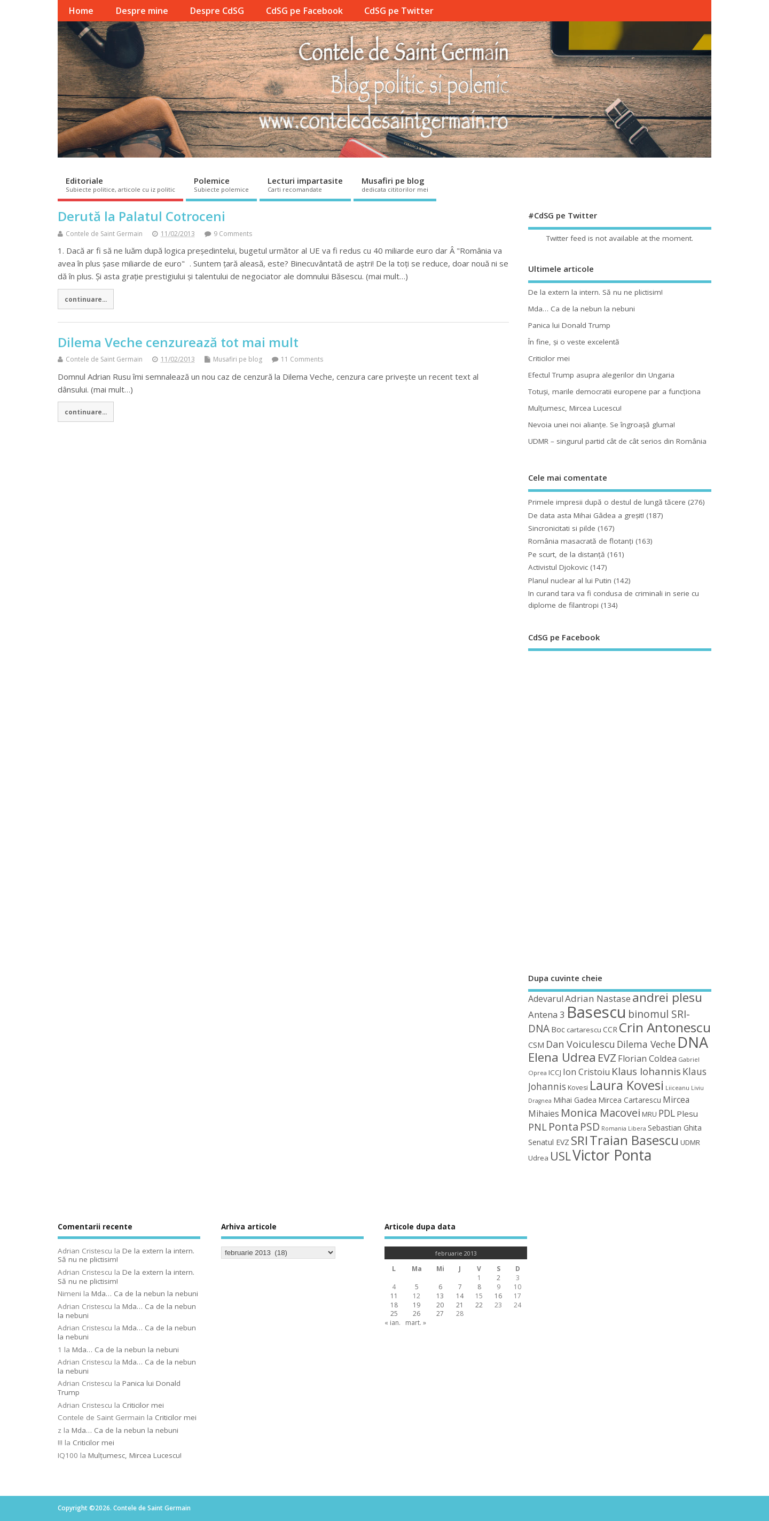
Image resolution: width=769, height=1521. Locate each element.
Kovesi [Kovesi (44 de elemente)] (578, 1087)
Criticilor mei (549, 358)
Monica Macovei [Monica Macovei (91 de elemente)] (600, 1112)
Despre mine (141, 11)
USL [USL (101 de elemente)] (560, 1156)
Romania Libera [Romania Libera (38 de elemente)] (623, 1128)
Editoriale (120, 184)
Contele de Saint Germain (104, 233)
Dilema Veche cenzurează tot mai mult (178, 342)
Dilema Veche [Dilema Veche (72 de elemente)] (646, 1044)
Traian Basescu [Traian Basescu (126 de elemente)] (634, 1140)
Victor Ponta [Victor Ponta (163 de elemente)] (612, 1155)
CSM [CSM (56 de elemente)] (536, 1044)
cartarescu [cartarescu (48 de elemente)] (584, 1029)
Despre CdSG (217, 11)
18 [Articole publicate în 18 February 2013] (394, 1305)
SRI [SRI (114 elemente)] (579, 1140)
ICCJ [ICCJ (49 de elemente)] (554, 1072)
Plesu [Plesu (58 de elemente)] (687, 1113)
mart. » (415, 1322)
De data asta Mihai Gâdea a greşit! (586, 515)
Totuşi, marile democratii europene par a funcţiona (614, 391)
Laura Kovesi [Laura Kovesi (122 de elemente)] (627, 1085)
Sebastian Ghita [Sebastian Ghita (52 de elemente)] (675, 1128)
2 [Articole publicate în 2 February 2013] (498, 1277)
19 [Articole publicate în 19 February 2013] (416, 1305)
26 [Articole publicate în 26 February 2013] (416, 1313)
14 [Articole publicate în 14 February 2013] (460, 1295)
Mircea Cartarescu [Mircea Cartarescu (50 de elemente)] (629, 1100)
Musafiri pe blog (395, 184)
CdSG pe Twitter (399, 11)
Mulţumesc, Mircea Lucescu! (575, 408)
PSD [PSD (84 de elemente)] (590, 1126)
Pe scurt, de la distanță (566, 554)
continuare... (86, 299)
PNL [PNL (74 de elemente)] (537, 1126)
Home (80, 11)
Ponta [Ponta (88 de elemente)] (563, 1126)
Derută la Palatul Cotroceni (141, 216)
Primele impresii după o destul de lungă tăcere (607, 502)
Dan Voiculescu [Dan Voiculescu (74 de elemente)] (580, 1044)
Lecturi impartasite (305, 184)
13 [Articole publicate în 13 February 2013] (440, 1295)
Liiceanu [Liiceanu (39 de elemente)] (677, 1088)
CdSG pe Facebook (304, 11)
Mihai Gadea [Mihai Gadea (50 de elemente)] (575, 1100)
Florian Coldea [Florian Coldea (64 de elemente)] (647, 1058)
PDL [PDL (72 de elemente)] (666, 1113)
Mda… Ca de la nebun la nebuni (581, 308)
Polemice (221, 184)
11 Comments (302, 359)
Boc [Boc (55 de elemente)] (558, 1029)
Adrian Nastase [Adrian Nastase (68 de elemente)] (598, 998)
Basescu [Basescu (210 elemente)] (596, 1012)
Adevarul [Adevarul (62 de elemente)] (545, 999)
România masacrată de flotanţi (580, 541)
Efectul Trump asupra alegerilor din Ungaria (601, 375)
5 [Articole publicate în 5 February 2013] (417, 1286)
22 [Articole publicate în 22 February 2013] (479, 1305)
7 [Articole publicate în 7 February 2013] (460, 1286)
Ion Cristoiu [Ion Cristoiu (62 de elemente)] (586, 1072)
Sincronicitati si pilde (561, 528)
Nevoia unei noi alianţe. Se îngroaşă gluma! (601, 424)
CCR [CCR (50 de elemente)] (610, 1029)
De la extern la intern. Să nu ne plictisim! (595, 292)
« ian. (392, 1322)
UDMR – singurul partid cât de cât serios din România (617, 441)
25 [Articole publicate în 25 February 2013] (394, 1313)
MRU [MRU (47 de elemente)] (649, 1114)
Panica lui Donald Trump (569, 325)
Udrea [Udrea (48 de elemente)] (538, 1158)
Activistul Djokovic (558, 567)
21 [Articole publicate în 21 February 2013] (460, 1305)
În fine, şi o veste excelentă (573, 342)
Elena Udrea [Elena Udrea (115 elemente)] (562, 1057)
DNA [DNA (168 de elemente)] (692, 1042)
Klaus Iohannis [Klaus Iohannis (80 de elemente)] (646, 1071)
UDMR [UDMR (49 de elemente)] (690, 1142)
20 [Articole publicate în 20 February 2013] (440, 1305)
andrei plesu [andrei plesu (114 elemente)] (667, 997)
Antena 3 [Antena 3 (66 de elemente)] (546, 1014)
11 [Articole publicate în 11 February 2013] (394, 1295)
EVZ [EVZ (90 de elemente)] (607, 1057)
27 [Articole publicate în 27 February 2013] (440, 1313)
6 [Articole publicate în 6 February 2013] (440, 1286)
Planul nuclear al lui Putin (569, 580)
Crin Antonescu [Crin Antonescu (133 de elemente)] (665, 1027)
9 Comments (233, 233)
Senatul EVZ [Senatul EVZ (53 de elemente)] (548, 1142)
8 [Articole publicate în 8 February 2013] (479, 1286)
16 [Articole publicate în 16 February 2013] (498, 1295)
